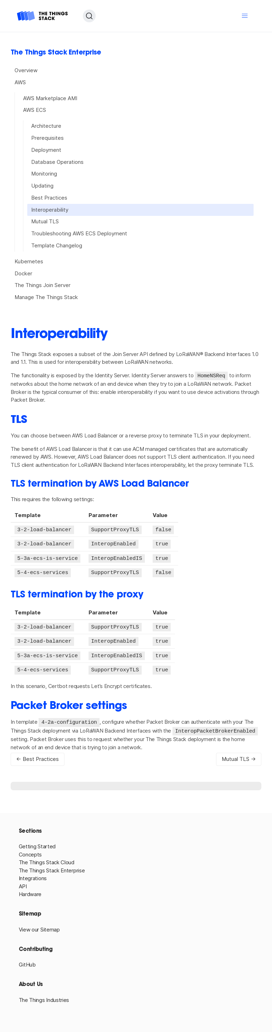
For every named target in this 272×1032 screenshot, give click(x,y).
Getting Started (37, 842)
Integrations (33, 874)
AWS (20, 82)
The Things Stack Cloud (46, 858)
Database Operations (57, 162)
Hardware (30, 890)
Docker (23, 273)
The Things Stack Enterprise (52, 866)
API (23, 882)
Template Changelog (56, 245)
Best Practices (49, 197)
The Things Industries (44, 996)
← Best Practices (37, 755)
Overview (26, 70)
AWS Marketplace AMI (50, 98)
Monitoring (44, 173)
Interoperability (49, 209)
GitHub (27, 960)
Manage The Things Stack (46, 297)
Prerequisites (47, 137)
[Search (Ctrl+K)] (89, 16)
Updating (42, 185)
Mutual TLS (45, 221)
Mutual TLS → (239, 755)
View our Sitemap (39, 925)
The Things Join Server (42, 285)
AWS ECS (34, 110)
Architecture (46, 125)
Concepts (30, 850)
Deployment (46, 150)
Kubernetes (29, 261)
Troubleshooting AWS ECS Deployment (79, 233)
